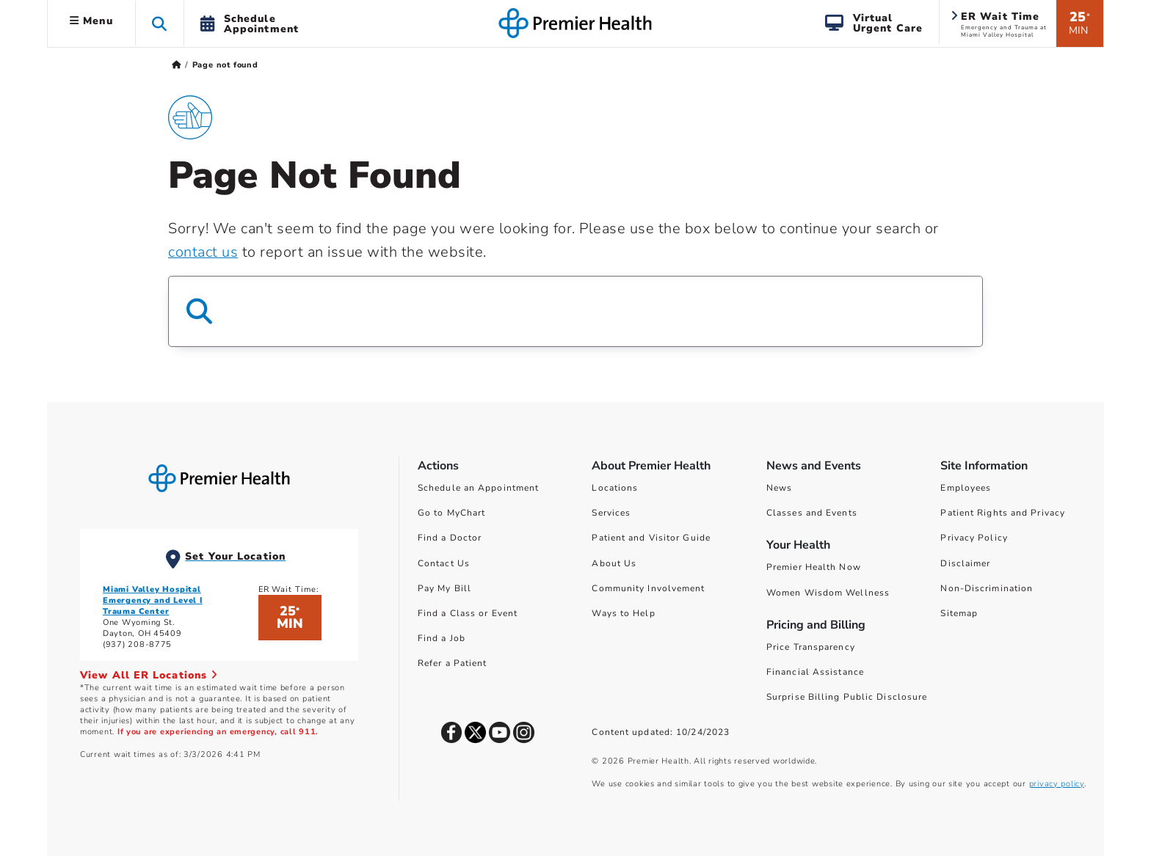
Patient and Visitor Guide (651, 538)
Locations (615, 488)
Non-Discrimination (986, 588)
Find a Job (441, 638)
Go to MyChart (451, 513)
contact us (203, 252)
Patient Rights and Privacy (1002, 513)
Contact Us (444, 563)
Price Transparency (810, 647)
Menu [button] (91, 21)
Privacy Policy (973, 538)
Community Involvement (648, 588)
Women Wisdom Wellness (828, 593)
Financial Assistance (815, 672)
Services (611, 513)
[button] (159, 23)
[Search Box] (575, 311)
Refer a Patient (452, 663)
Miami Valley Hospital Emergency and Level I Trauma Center (153, 600)
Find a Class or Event (468, 613)
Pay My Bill (444, 588)
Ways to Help (623, 613)
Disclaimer (965, 563)
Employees (965, 488)
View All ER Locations (149, 675)
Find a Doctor (450, 538)
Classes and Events (811, 513)
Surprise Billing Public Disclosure (846, 697)
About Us (614, 563)
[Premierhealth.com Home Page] (176, 64)
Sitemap (959, 613)
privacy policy (1056, 783)
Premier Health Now (813, 567)
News (779, 488)
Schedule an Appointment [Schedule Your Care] (478, 488)
